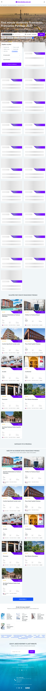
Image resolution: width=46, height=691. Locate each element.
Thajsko (34, 633)
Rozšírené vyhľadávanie (11, 63)
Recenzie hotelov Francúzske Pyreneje (20, 633)
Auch (41, 30)
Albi (2, 30)
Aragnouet (13, 30)
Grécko (2, 634)
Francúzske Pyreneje (21, 5)
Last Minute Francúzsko (5, 635)
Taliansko (43, 633)
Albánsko (30, 633)
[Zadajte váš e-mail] (20, 650)
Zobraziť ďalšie (22, 598)
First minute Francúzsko (12, 5)
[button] (20, 668)
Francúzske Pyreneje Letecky (23, 636)
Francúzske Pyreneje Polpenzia (26, 635)
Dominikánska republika (29, 634)
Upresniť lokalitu (6, 59)
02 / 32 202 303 (20, 675)
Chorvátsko (9, 634)
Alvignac (7, 30)
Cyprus (43, 634)
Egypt (39, 633)
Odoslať (31, 649)
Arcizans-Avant (21, 30)
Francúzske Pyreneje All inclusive (39, 635)
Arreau (27, 30)
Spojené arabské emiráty (18, 634)
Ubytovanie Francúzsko (15, 635)
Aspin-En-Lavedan (34, 30)
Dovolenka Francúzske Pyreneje (6, 633)
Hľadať (41, 34)
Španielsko (37, 634)
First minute (5, 5)
